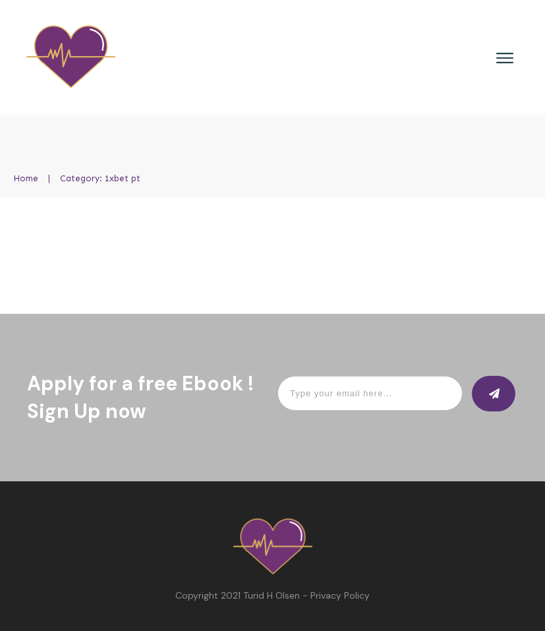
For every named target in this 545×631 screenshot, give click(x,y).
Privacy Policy (340, 595)
